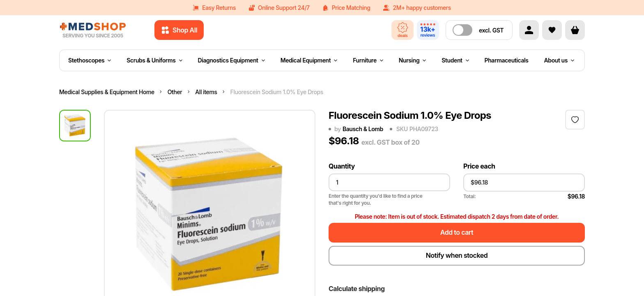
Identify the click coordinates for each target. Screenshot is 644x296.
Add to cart (456, 232)
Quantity (342, 166)
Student (455, 60)
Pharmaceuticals (507, 60)
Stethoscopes (89, 60)
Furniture (368, 60)
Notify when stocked (457, 255)
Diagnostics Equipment (231, 60)
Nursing (412, 60)
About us (559, 60)
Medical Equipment (309, 60)
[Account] (529, 30)
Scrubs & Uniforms (154, 60)
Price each (479, 166)
